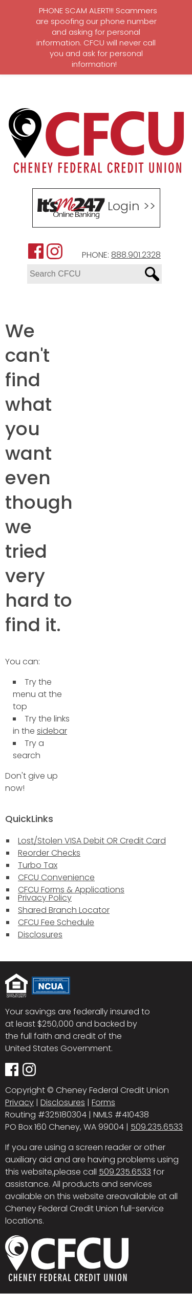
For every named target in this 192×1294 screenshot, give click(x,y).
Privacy (19, 1102)
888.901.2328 (136, 255)
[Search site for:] (84, 274)
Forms (103, 1102)
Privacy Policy (45, 898)
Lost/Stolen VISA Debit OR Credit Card (92, 841)
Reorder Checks (49, 853)
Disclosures (40, 934)
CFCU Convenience (56, 877)
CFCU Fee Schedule (56, 922)
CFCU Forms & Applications (71, 889)
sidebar (52, 731)
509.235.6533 (157, 1127)
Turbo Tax (37, 865)
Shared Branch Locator (64, 910)
